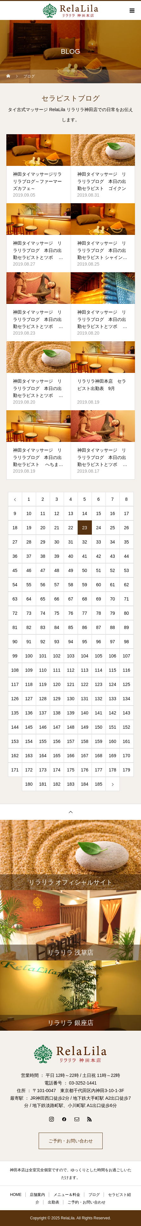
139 (70, 712)
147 (56, 727)
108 (14, 670)
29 (42, 541)
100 (28, 655)
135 (14, 712)
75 (56, 613)
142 (112, 712)
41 (84, 556)
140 (84, 712)
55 (28, 584)
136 (28, 712)
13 (70, 513)
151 (112, 727)
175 (70, 769)
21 (56, 527)
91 (28, 641)
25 (112, 527)
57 (56, 584)
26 (126, 527)
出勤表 (53, 1202)
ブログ (94, 1194)
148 (70, 727)
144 (14, 727)
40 (70, 556)
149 (84, 727)
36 (14, 556)
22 (70, 527)
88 (112, 627)
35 (126, 541)
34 (112, 541)
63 (14, 598)
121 (70, 684)
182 (56, 784)
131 (84, 698)
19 (28, 527)
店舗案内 (37, 1194)
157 (70, 741)
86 (84, 627)
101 (42, 655)
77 (84, 613)
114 (98, 670)
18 (14, 527)
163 (28, 755)
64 (28, 598)
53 (126, 570)
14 (84, 513)
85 (70, 627)
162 (14, 755)
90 (14, 641)
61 (112, 584)
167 (84, 755)
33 (98, 541)
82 (28, 627)
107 (126, 655)
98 (126, 641)
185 (98, 784)
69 (98, 598)
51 (98, 570)
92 (42, 641)
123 (98, 684)
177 (98, 769)
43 (112, 556)
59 (84, 584)
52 (112, 570)
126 (14, 698)
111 (56, 670)
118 (28, 684)
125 (126, 684)
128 (42, 698)
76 (70, 613)
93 (56, 641)
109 (28, 670)
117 (14, 684)
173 (42, 769)
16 (112, 513)
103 (70, 655)
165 (56, 755)
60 (98, 584)
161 (126, 741)
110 (42, 670)
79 (112, 613)
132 (98, 698)
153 (14, 741)
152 (126, 727)
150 (98, 727)
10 (28, 513)
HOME (16, 1194)
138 (56, 712)
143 (126, 712)
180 (28, 784)
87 (98, 627)
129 (56, 698)
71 (126, 598)
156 (56, 741)
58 (70, 584)
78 (98, 613)
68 (84, 598)
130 (70, 698)
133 (112, 698)
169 (112, 755)
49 (70, 570)
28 (28, 541)
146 (42, 727)
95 (84, 641)
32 (84, 541)
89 (126, 627)
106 (112, 655)
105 (98, 655)
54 (14, 584)
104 (84, 655)
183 (70, 784)
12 (56, 513)
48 (56, 570)
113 (84, 670)
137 (42, 712)
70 (112, 598)
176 (84, 769)
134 (126, 698)
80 (126, 613)
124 (112, 684)
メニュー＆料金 (67, 1194)
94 (70, 641)
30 (56, 541)
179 (126, 769)
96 (98, 641)
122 (84, 684)
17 (126, 513)
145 (28, 727)
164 (42, 755)
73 (28, 613)
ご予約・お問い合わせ (70, 1140)
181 (42, 784)
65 (42, 598)
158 (84, 741)
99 (14, 655)
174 (56, 769)
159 (98, 741)
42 (98, 556)
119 (42, 684)
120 (56, 684)
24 (98, 527)
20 (42, 527)
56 (42, 584)
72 (14, 613)
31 (70, 541)
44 (126, 556)
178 (112, 769)
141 (98, 712)
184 (84, 784)
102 (56, 655)
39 (56, 556)
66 (56, 598)
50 (84, 570)
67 (70, 598)
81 (14, 627)
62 (126, 584)
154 (28, 741)
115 (112, 670)
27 (14, 541)
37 (28, 556)
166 (70, 755)
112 (70, 670)
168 (98, 755)
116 (126, 670)
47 (42, 570)
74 (42, 613)
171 (14, 769)
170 (126, 755)
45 (14, 570)
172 (28, 769)
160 (112, 741)
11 (42, 513)
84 (56, 627)
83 (42, 627)
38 (42, 556)
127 (28, 698)
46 (28, 570)
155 (42, 741)
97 (112, 641)
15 (98, 513)
